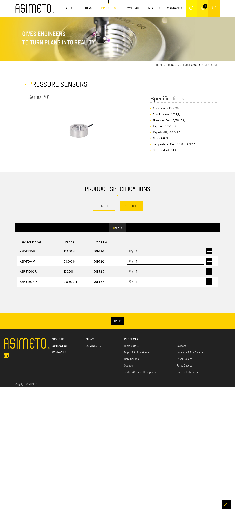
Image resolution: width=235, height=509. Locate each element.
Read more (7, 432)
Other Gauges (184, 358)
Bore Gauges (131, 358)
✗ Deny (4, 404)
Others (117, 228)
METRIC (131, 205)
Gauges (128, 365)
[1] (165, 251)
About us (57, 339)
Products (108, 8)
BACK (117, 321)
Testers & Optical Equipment (140, 372)
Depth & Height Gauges (137, 352)
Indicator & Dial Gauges (190, 352)
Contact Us (153, 8)
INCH (104, 205)
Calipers (181, 345)
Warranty (174, 8)
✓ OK (93, 506)
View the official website (29, 432)
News (89, 8)
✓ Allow (4, 399)
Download (131, 8)
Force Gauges (191, 64)
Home (159, 64)
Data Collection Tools (188, 372)
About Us (72, 8)
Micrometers (131, 345)
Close (3, 389)
